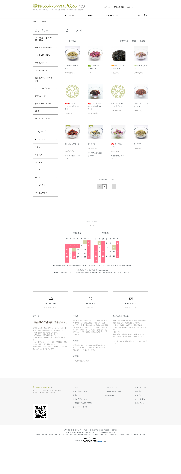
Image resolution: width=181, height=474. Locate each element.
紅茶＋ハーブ (41, 111)
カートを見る (142, 428)
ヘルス (38, 196)
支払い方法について (89, 428)
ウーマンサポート (43, 213)
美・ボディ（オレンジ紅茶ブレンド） (72, 106)
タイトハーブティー (43, 121)
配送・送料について (89, 420)
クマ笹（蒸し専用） (42, 61)
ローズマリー (138, 144)
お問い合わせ (142, 432)
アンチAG (93, 144)
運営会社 (114, 459)
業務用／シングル (43, 71)
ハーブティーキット (43, 140)
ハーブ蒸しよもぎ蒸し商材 (43, 39)
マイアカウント (105, 7)
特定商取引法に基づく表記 (92, 432)
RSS (113, 424)
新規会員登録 (119, 7)
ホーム (35, 21)
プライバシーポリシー (90, 436)
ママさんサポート (43, 221)
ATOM (119, 424)
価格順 (134, 41)
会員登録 (140, 420)
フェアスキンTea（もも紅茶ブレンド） (95, 106)
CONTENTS (110, 16)
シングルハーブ (42, 79)
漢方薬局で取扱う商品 (43, 50)
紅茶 (37, 131)
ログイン (130, 7)
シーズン (39, 188)
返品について (87, 424)
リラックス (40, 180)
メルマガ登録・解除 (119, 420)
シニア (38, 205)
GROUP (90, 16)
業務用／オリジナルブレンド (43, 89)
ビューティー (44, 21)
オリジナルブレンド (43, 101)
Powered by (90, 468)
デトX (38, 172)
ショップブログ (117, 416)
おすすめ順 (124, 41)
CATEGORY (69, 16)
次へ (113, 186)
